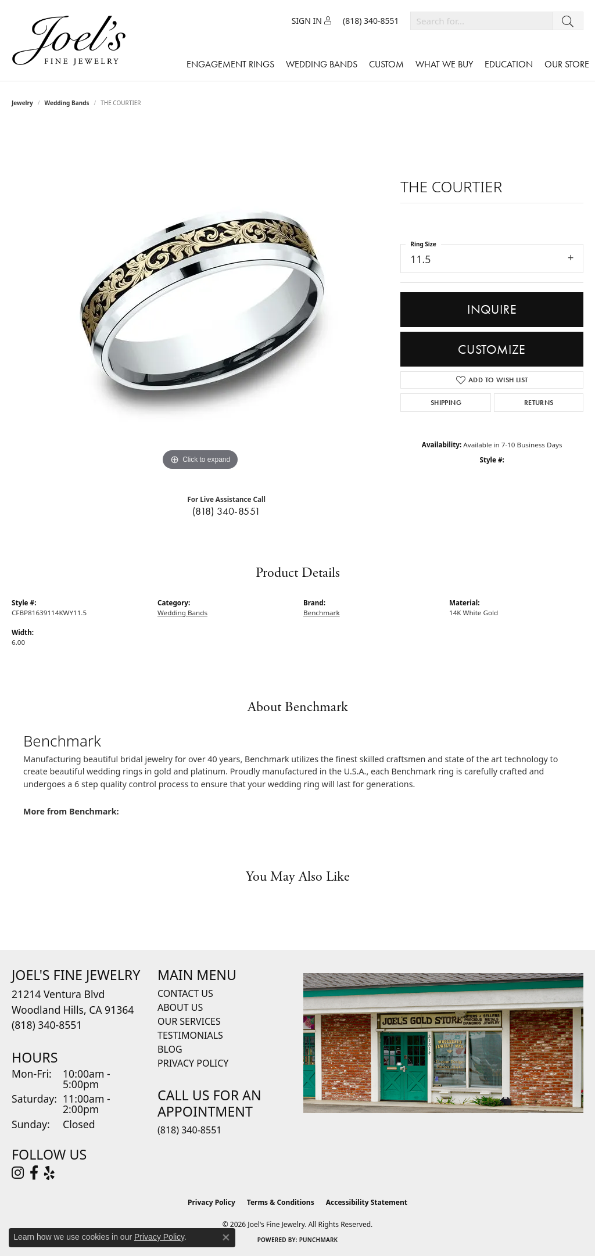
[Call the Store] (47, 1025)
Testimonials (190, 1035)
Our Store (566, 64)
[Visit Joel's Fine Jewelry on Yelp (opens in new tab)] (49, 1173)
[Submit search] (567, 21)
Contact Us (185, 993)
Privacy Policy (192, 1063)
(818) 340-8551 (226, 511)
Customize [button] (492, 349)
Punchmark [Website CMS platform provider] (318, 1240)
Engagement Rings (230, 64)
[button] (311, 21)
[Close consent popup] (226, 1237)
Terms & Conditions (280, 1202)
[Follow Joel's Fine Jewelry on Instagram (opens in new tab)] (18, 1173)
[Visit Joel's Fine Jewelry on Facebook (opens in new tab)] (34, 1173)
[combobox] (481, 21)
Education (509, 64)
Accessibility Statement (366, 1202)
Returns (539, 402)
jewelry (22, 103)
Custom (386, 64)
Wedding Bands (321, 64)
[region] (200, 299)
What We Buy (444, 64)
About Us (180, 1007)
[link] (371, 21)
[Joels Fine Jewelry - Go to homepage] (72, 40)
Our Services (189, 1021)
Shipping (446, 402)
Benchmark (321, 612)
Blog (169, 1049)
